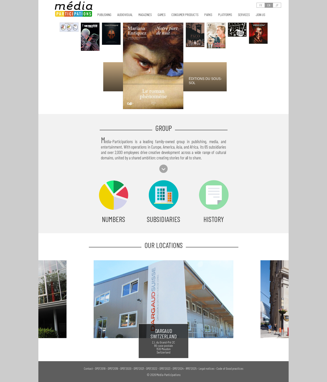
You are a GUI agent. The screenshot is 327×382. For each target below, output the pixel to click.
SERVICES (244, 15)
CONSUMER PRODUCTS (185, 15)
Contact (88, 368)
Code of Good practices (229, 368)
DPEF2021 (139, 368)
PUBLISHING (104, 15)
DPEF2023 (165, 368)
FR (260, 5)
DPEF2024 (178, 368)
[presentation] (92, 75)
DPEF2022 (151, 368)
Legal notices (206, 368)
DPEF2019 (113, 368)
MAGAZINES (145, 15)
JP (276, 5)
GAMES (162, 15)
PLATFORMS (225, 15)
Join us (260, 15)
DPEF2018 (100, 368)
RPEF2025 (191, 368)
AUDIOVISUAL (125, 15)
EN (268, 5)
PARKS (208, 15)
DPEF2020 (125, 368)
